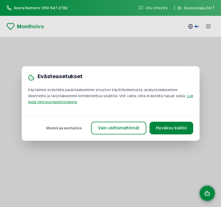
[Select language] (193, 26)
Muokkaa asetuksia (64, 128)
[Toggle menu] (209, 26)
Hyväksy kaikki (171, 127)
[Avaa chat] (207, 193)
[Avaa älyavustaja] (196, 8)
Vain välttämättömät (118, 127)
